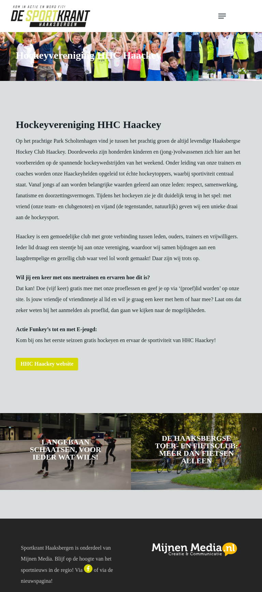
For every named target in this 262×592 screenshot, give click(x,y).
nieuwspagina (36, 581)
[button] (235, 16)
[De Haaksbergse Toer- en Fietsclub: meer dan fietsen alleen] (196, 451)
